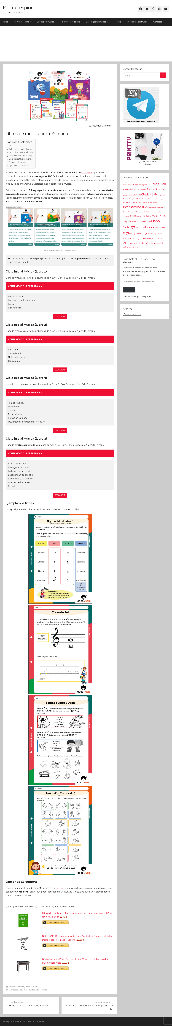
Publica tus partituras (137, 21)
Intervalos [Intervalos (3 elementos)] (152, 207)
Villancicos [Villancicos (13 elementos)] (155, 243)
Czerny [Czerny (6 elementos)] (137, 199)
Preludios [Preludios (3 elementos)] (141, 228)
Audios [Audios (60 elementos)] (157, 184)
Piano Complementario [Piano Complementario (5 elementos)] (141, 221)
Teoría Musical (31, 987)
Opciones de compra (18, 165)
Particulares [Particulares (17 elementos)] (150, 215)
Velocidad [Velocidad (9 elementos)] (142, 243)
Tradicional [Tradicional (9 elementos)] (146, 238)
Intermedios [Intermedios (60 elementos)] (135, 207)
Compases (13, 990)
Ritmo (38, 990)
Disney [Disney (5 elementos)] (145, 199)
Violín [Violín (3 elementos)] (125, 247)
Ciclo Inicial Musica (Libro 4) (21, 159)
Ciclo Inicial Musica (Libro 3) (21, 156)
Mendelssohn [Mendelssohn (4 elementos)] (128, 216)
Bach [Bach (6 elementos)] (143, 190)
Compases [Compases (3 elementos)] (161, 195)
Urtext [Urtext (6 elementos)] (131, 243)
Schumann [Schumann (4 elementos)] (151, 234)
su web (60, 888)
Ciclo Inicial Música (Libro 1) (20, 149)
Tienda (118, 21)
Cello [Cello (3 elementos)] (130, 195)
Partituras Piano (23, 21)
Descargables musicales (97, 21)
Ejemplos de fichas (17, 162)
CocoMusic (86, 172)
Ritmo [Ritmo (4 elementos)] (132, 234)
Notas (21, 990)
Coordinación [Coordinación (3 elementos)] (128, 199)
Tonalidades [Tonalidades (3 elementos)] (134, 239)
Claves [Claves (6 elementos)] (137, 195)
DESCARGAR (60, 317)
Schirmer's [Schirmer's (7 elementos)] (141, 234)
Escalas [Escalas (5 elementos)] (126, 202)
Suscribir (129, 289)
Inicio (5, 21)
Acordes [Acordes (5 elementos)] (127, 185)
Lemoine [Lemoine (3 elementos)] (144, 212)
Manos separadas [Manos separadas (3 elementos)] (154, 212)
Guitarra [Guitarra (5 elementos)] (135, 202)
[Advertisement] (86, 43)
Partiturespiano (20, 7)
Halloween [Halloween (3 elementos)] (154, 202)
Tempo (44, 990)
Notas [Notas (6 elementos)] (137, 216)
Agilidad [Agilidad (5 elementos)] (136, 185)
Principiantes (29, 990)
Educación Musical (47, 21)
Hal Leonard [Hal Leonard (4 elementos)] (144, 202)
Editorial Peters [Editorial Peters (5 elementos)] (155, 199)
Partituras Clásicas (71, 21)
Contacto (157, 21)
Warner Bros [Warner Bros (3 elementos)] (133, 247)
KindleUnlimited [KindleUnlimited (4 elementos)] (134, 212)
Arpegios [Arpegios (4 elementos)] (144, 185)
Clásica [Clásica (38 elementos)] (149, 194)
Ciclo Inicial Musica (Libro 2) (21, 152)
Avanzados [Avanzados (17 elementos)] (131, 189)
